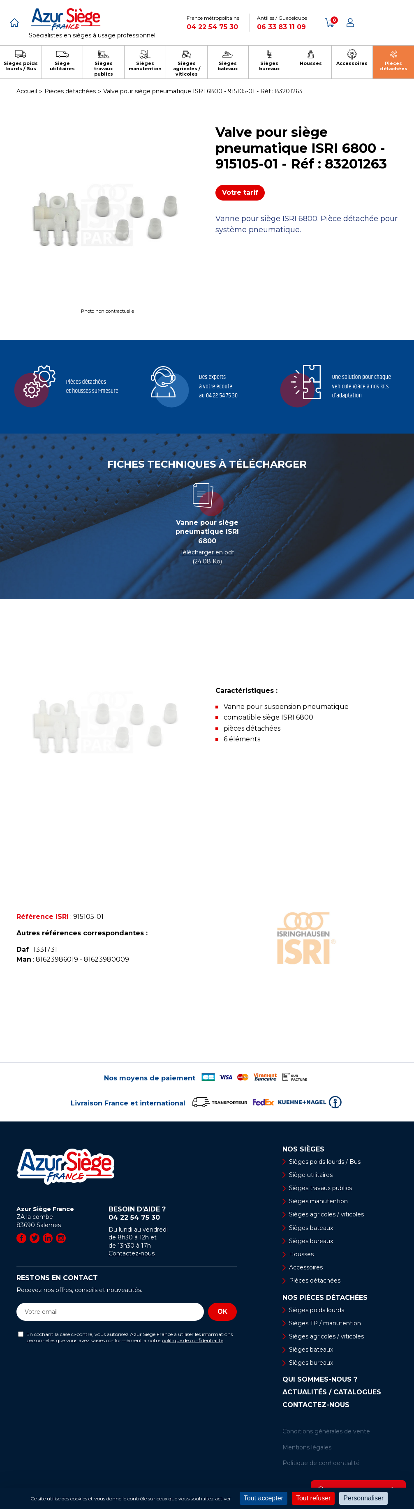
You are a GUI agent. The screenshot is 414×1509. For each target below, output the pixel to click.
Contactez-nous (132, 1253)
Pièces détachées (314, 1280)
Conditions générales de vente (326, 1431)
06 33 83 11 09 (281, 27)
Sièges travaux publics (320, 1188)
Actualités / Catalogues (331, 1392)
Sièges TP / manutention (325, 1323)
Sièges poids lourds (316, 1310)
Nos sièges (303, 1149)
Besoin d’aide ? (173, 1213)
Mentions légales (306, 1447)
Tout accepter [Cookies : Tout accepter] (263, 1498)
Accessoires (306, 1267)
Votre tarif (240, 192)
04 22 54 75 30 (212, 27)
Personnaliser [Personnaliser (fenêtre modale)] (363, 1498)
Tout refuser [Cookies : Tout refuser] (313, 1498)
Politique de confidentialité (321, 1463)
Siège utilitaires (311, 1175)
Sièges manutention (318, 1201)
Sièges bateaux (311, 1228)
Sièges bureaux (311, 1241)
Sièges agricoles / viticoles (326, 1214)
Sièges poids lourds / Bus (325, 1161)
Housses (301, 1254)
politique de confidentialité (192, 1340)
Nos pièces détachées (325, 1297)
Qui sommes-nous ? (319, 1379)
